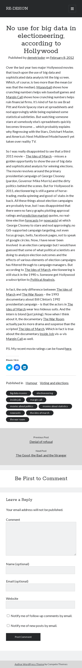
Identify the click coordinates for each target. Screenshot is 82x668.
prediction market (35, 215)
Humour (31, 383)
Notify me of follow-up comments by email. (41, 616)
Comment (13, 519)
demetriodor (36, 57)
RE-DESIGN (17, 8)
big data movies (18, 393)
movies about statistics (55, 406)
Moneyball (44, 87)
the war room (17, 419)
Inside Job (47, 334)
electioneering (45, 393)
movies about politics (21, 406)
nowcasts (50, 220)
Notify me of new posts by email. (34, 626)
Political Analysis (42, 279)
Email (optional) (17, 581)
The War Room (32, 294)
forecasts (31, 220)
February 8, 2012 (62, 57)
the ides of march (39, 412)
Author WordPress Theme (29, 664)
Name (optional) (17, 564)
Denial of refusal (41, 442)
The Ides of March (39, 156)
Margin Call (14, 97)
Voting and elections (54, 383)
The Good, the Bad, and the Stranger (41, 455)
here (68, 348)
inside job (15, 399)
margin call (36, 399)
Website (12, 598)
